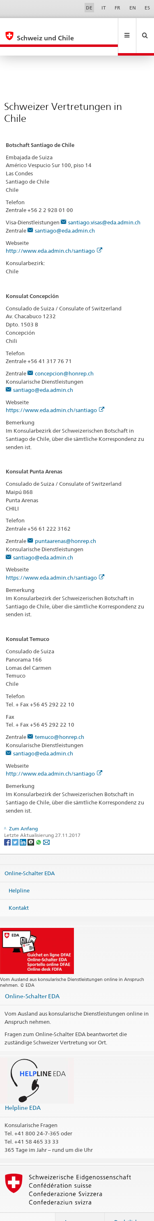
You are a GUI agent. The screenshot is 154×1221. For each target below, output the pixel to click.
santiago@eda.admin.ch (65, 213)
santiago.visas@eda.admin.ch (104, 204)
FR (117, 8)
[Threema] (31, 824)
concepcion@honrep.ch (64, 355)
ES (147, 8)
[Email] (46, 824)
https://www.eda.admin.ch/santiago (55, 392)
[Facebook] (8, 824)
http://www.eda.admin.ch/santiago (54, 233)
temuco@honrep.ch (59, 719)
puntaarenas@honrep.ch (65, 523)
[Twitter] (16, 824)
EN (132, 8)
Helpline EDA (23, 1089)
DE (89, 8)
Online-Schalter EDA (30, 855)
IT (103, 8)
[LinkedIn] (24, 824)
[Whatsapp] (39, 824)
